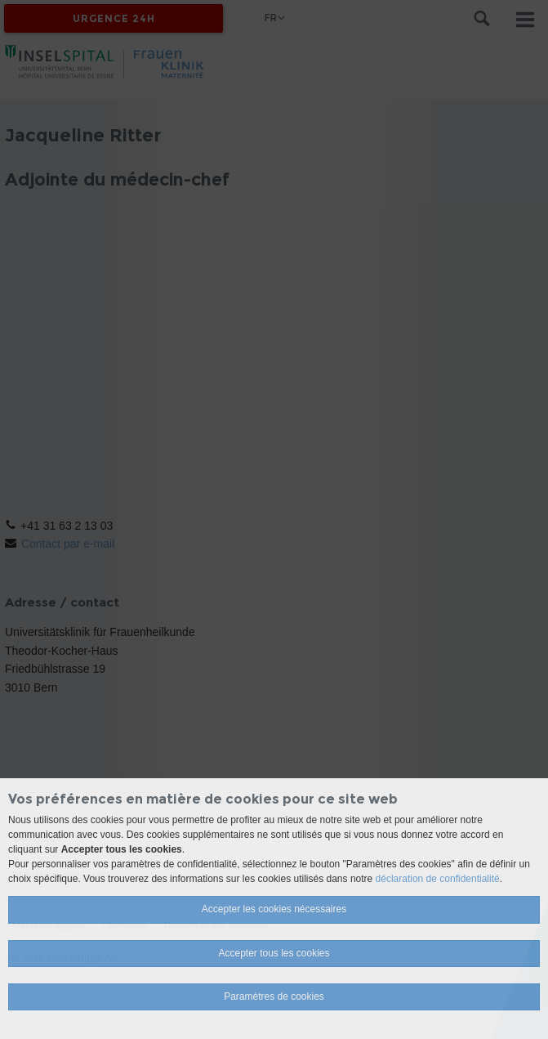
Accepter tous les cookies (273, 953)
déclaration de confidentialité (438, 878)
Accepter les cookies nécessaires (274, 909)
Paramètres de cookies (274, 996)
